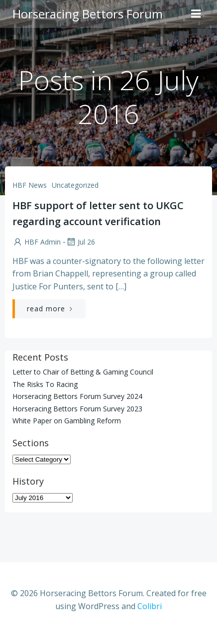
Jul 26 (80, 242)
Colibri (149, 606)
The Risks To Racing (45, 384)
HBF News (29, 185)
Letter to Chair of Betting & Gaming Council (82, 372)
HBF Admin (36, 242)
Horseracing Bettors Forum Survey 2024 (77, 396)
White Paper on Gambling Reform (66, 420)
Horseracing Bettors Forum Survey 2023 (77, 408)
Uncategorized (75, 185)
